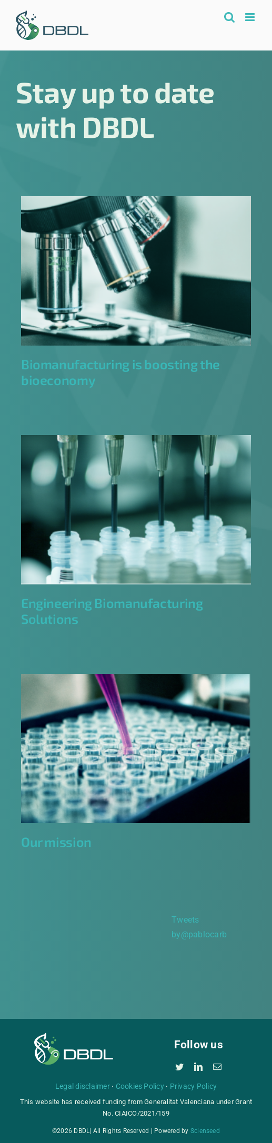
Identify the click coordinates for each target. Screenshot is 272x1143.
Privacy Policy (193, 1086)
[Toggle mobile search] (229, 17)
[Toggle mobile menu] (250, 17)
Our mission (56, 841)
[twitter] (179, 1067)
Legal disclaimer (82, 1086)
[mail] (217, 1067)
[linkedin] (198, 1067)
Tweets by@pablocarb (199, 927)
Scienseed (205, 1131)
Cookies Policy (140, 1086)
